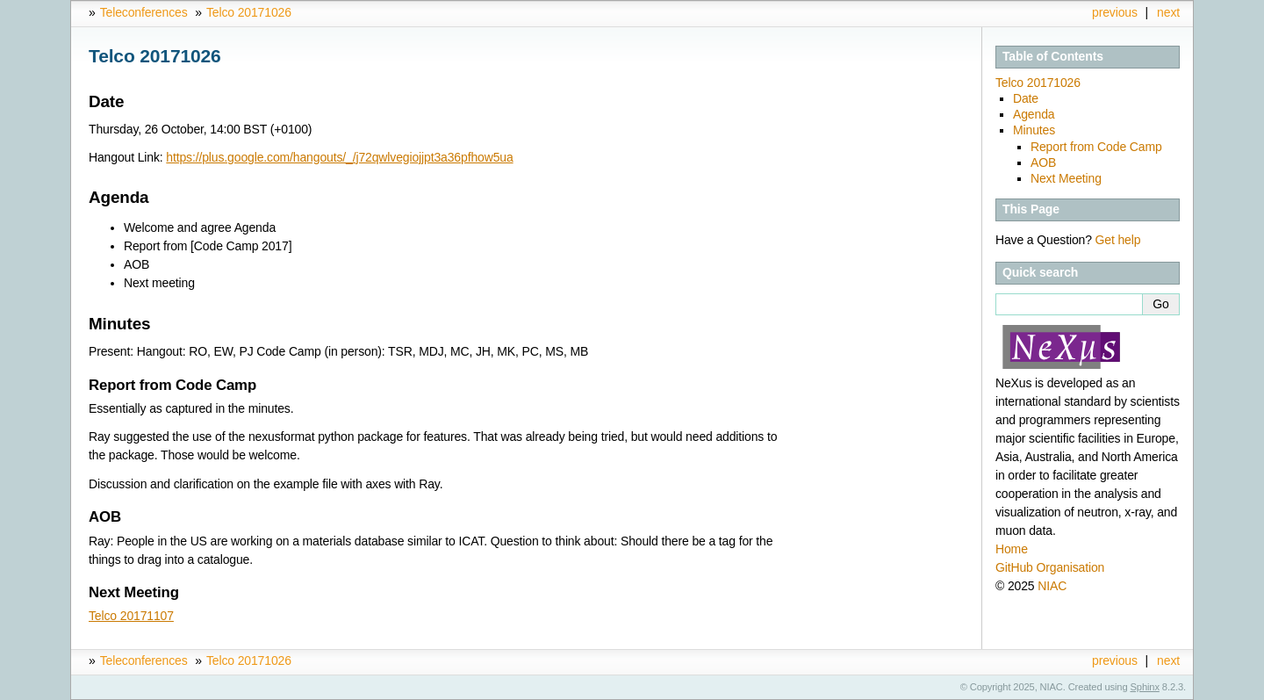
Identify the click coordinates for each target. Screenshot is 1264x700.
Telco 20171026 (248, 12)
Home (1011, 549)
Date (1025, 98)
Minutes (1034, 130)
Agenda (1033, 114)
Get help (1118, 240)
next (1168, 12)
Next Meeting (1066, 178)
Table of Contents (1052, 56)
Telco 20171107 (131, 616)
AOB (1043, 162)
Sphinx (1145, 687)
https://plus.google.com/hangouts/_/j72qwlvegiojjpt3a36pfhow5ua (339, 157)
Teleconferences (144, 12)
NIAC (1052, 586)
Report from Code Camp (1096, 147)
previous (1115, 12)
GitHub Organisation (1049, 567)
